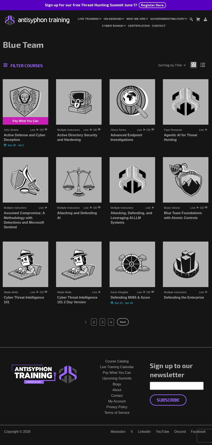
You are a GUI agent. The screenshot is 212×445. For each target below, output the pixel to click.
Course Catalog (117, 361)
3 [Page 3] (102, 322)
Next (123, 321)
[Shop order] (163, 65)
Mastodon (118, 431)
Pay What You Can (117, 372)
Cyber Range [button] (112, 25)
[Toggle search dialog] (191, 19)
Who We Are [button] (136, 18)
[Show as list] (203, 64)
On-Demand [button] (112, 18)
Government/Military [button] (167, 18)
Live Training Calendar (117, 367)
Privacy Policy (116, 407)
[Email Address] (177, 386)
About (117, 390)
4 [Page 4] (111, 322)
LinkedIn (144, 431)
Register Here (152, 5)
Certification (139, 25)
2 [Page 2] (94, 322)
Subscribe (168, 399)
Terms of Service (116, 412)
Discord (180, 431)
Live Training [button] (88, 18)
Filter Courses (23, 65)
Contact (158, 25)
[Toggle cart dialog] (198, 19)
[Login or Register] (205, 19)
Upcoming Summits (116, 378)
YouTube (162, 431)
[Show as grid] (193, 64)
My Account (117, 401)
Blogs (117, 384)
